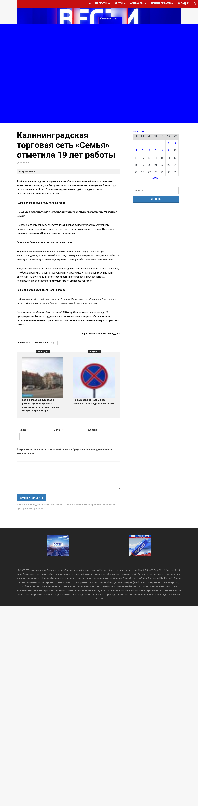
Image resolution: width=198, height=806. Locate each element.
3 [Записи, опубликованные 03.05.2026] (175, 143)
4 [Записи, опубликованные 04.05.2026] (136, 150)
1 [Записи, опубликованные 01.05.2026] (162, 143)
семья (24, 342)
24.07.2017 (24, 163)
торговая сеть (45, 342)
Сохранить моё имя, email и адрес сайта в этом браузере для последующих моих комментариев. (64, 451)
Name (23, 429)
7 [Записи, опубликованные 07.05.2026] (155, 150)
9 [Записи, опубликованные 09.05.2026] (168, 150)
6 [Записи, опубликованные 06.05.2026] (149, 150)
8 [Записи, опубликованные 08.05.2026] (162, 150)
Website (92, 429)
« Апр (155, 178)
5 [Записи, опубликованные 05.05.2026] (142, 150)
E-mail (58, 429)
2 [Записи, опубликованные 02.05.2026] (168, 143)
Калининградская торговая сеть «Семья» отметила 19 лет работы (66, 145)
